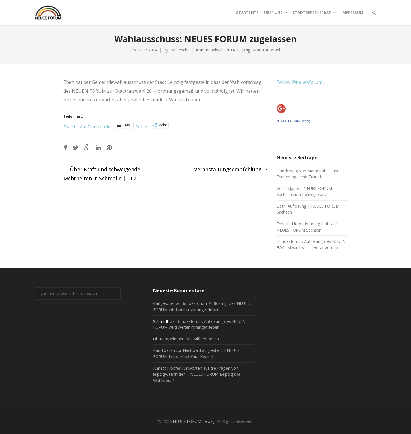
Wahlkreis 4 (163, 380)
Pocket (142, 126)
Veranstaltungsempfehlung (231, 169)
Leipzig (243, 49)
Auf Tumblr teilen (96, 125)
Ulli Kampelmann (168, 339)
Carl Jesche (179, 49)
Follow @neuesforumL (301, 82)
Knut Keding (201, 356)
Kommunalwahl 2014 (215, 49)
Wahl (275, 49)
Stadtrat (261, 49)
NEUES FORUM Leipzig (293, 121)
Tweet (69, 125)
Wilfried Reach (205, 339)
